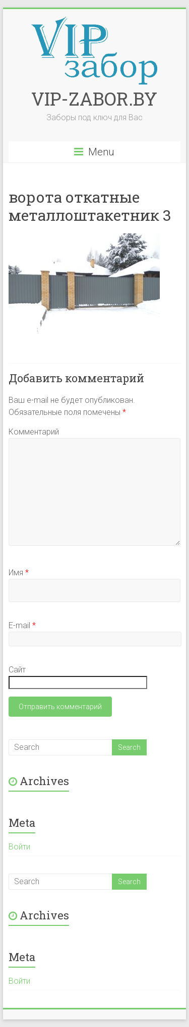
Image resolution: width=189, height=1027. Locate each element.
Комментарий (34, 432)
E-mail (22, 625)
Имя (19, 572)
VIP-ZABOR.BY (94, 99)
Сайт (17, 669)
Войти (19, 846)
